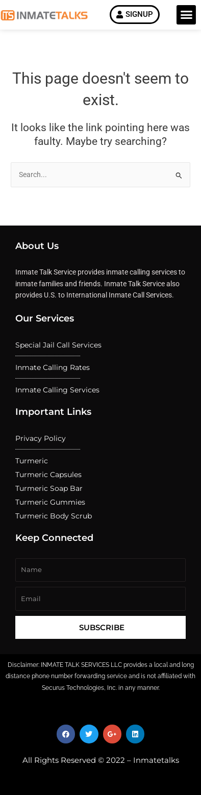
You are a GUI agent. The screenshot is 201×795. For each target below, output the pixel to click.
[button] (186, 14)
